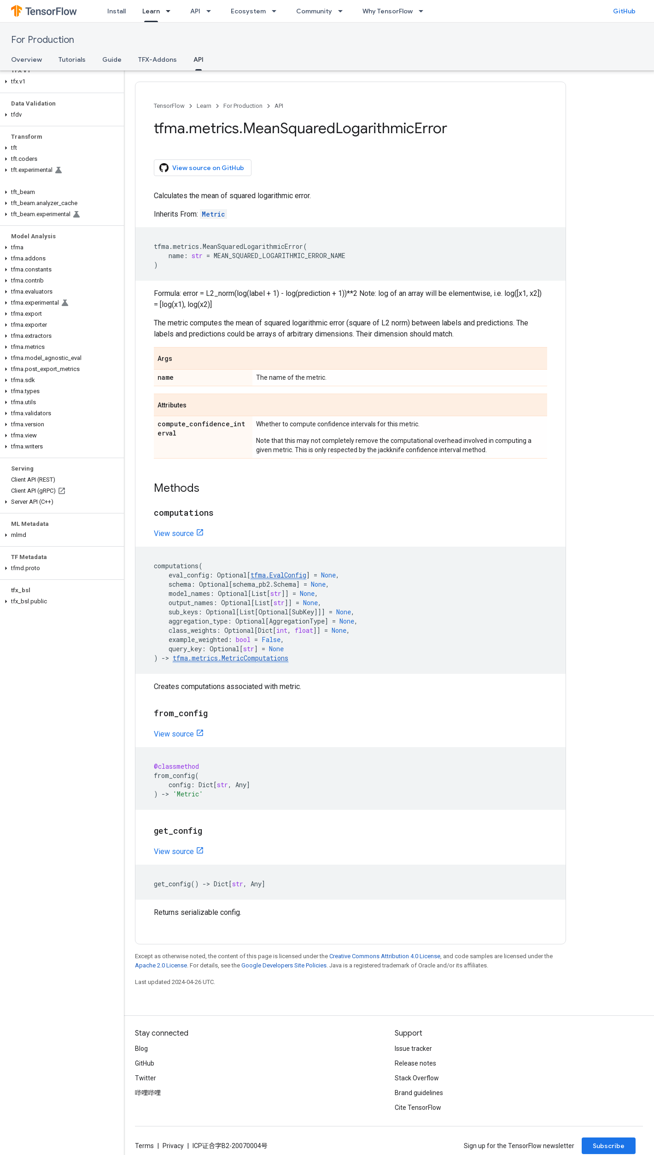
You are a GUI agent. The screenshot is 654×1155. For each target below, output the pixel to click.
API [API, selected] (198, 59)
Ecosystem (248, 11)
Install (116, 11)
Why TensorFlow (387, 11)
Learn (204, 105)
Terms (144, 1145)
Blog (141, 1048)
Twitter (145, 1078)
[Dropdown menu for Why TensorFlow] (424, 11)
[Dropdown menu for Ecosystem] (277, 11)
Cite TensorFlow (418, 1107)
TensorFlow (169, 105)
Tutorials (72, 59)
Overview (26, 59)
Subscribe (609, 1146)
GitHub (624, 11)
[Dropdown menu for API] (211, 11)
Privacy (173, 1145)
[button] (60, 81)
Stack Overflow (417, 1078)
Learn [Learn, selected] (151, 11)
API (195, 11)
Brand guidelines (419, 1092)
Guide (112, 59)
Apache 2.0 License (161, 965)
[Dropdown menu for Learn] (171, 11)
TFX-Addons (157, 59)
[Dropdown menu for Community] (343, 11)
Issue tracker (413, 1048)
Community (314, 11)
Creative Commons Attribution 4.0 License (384, 956)
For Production (42, 40)
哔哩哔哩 (148, 1092)
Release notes (415, 1063)
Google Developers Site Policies (284, 965)
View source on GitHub (201, 167)
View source (174, 533)
